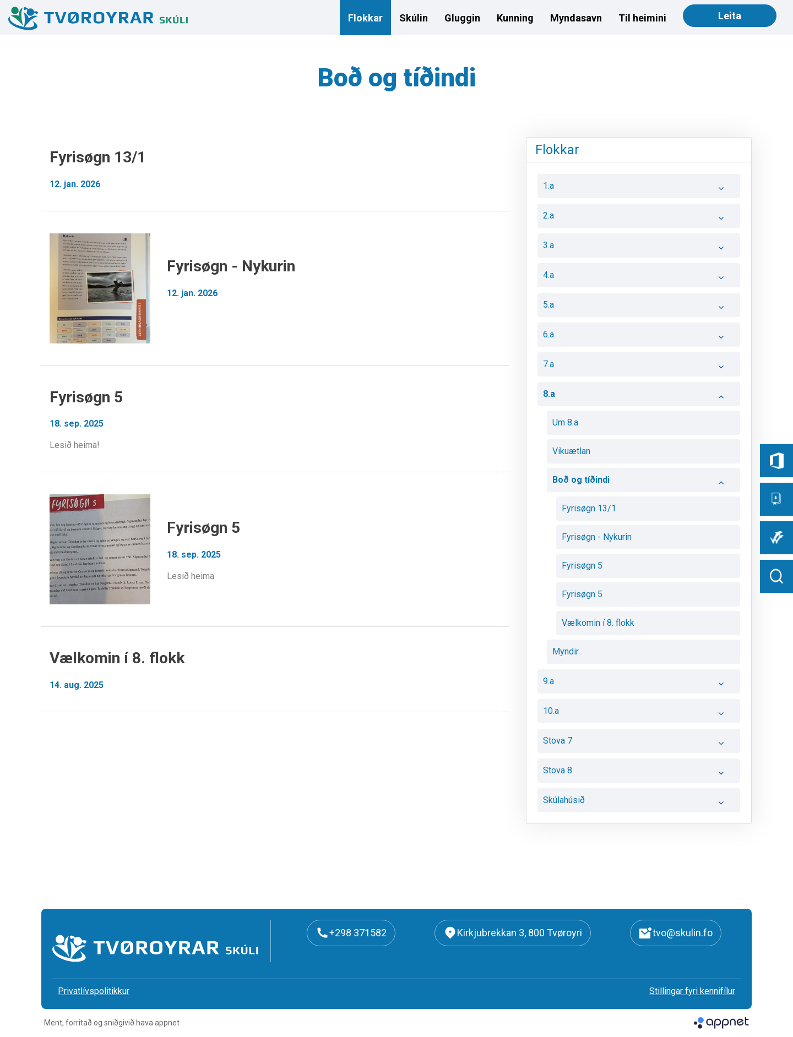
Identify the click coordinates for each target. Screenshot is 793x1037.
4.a (639, 278)
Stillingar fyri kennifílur (692, 991)
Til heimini (642, 18)
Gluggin (462, 18)
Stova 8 (639, 773)
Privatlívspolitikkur (93, 991)
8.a (639, 396)
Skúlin (413, 18)
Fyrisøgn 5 (582, 565)
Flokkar (365, 18)
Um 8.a (565, 422)
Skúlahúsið (639, 803)
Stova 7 (639, 743)
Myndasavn (576, 18)
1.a (639, 188)
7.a (639, 367)
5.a (639, 307)
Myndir (565, 651)
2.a (639, 218)
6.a (639, 337)
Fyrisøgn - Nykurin (597, 537)
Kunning (515, 18)
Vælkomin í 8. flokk (598, 623)
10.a (639, 714)
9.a (639, 684)
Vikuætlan (571, 451)
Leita (729, 15)
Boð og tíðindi (643, 482)
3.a (639, 248)
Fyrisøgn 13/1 (589, 508)
